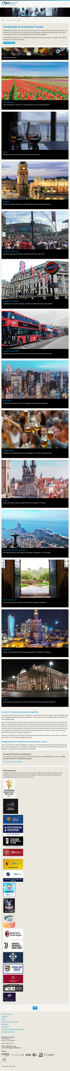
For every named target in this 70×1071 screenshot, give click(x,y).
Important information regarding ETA (13, 1029)
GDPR (4, 1019)
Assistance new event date (10, 1022)
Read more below (9, 42)
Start (3, 20)
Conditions (5, 1017)
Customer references (8, 1032)
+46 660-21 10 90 (11, 1046)
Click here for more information (12, 761)
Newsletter (5, 1024)
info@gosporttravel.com (13, 1047)
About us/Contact (7, 1014)
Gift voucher (5, 1027)
